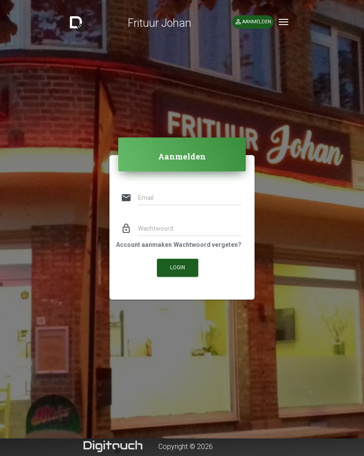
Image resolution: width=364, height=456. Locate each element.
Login (177, 267)
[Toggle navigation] (283, 22)
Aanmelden (252, 22)
